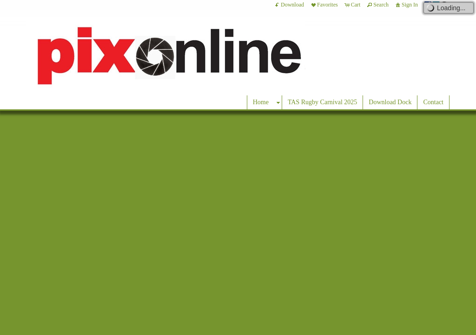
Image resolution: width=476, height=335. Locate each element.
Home (261, 102)
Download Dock (390, 102)
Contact (433, 102)
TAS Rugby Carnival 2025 (322, 102)
